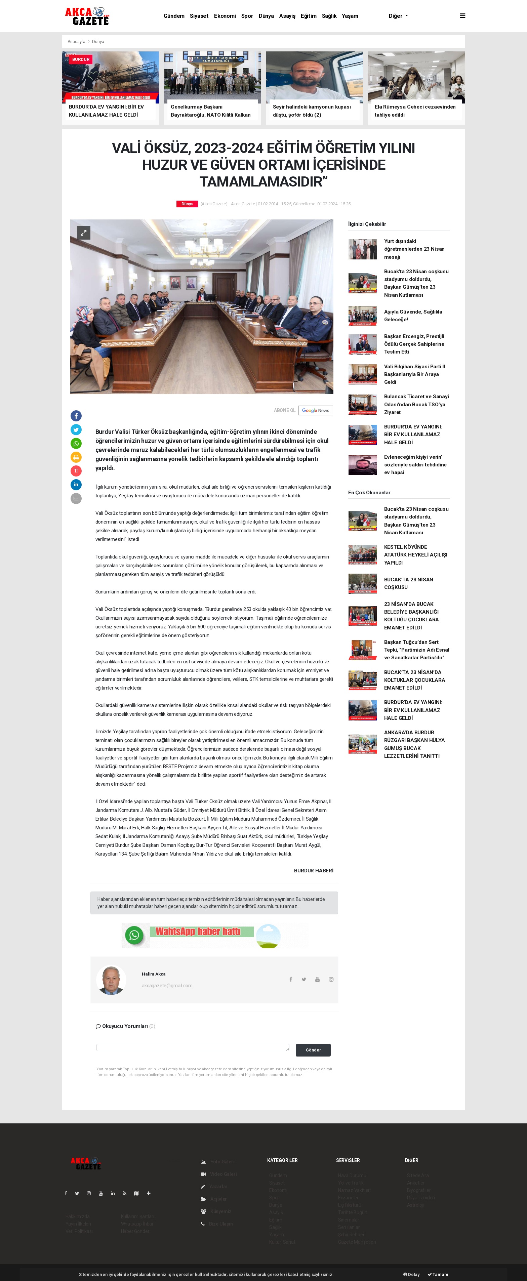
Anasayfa (77, 41)
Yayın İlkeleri (78, 1224)
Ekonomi (225, 16)
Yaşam (350, 16)
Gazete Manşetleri (357, 1242)
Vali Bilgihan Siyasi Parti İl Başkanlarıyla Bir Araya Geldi (414, 374)
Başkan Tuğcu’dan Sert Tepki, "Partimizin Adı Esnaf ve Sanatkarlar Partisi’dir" (417, 650)
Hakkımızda (78, 1216)
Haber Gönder (135, 1231)
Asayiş (287, 16)
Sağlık (329, 16)
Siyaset (199, 16)
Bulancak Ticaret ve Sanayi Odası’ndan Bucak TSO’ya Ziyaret (416, 404)
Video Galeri (219, 1174)
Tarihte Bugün (352, 1212)
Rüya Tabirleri (421, 1197)
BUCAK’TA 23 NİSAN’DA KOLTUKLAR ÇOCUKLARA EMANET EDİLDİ (414, 680)
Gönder (313, 1049)
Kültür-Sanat (282, 1242)
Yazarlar (214, 1186)
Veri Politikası (79, 1231)
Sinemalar (348, 1220)
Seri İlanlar (349, 1227)
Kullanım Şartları (137, 1216)
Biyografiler (419, 1190)
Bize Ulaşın (217, 1224)
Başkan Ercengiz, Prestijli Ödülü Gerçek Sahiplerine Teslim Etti (414, 344)
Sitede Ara (418, 1175)
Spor (247, 16)
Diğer (396, 16)
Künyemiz (216, 1211)
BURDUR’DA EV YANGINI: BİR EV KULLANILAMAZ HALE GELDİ (413, 435)
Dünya (266, 16)
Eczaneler (348, 1197)
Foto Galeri (218, 1161)
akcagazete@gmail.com (167, 985)
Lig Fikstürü (349, 1205)
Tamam (438, 1274)
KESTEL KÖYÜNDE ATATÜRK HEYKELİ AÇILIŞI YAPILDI (416, 555)
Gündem (174, 16)
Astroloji (415, 1205)
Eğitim (309, 16)
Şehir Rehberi (352, 1234)
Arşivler (214, 1199)
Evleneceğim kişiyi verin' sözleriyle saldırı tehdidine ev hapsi (415, 465)
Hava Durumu (352, 1175)
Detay (411, 1274)
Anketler (415, 1183)
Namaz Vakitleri (354, 1190)
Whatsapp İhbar (137, 1224)
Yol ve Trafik (351, 1183)
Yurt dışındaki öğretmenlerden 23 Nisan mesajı (414, 249)
